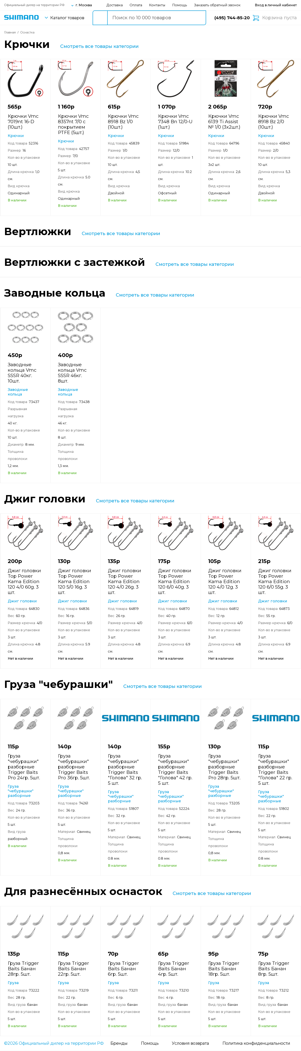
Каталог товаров (67, 17)
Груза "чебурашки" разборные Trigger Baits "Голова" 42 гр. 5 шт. (175, 769)
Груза (13, 983)
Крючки (16, 135)
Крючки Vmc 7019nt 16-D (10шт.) (23, 121)
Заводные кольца (18, 392)
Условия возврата (190, 1043)
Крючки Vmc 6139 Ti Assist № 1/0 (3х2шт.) (224, 121)
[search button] (100, 17)
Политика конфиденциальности (256, 1043)
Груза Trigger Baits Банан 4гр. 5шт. (173, 968)
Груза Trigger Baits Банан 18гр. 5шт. (223, 968)
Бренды (119, 1043)
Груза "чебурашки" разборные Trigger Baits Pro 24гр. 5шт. (24, 767)
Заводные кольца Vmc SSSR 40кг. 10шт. (22, 373)
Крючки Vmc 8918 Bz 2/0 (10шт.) (273, 121)
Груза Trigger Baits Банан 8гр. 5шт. (273, 968)
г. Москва (84, 5)
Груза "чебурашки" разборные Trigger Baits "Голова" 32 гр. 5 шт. (125, 769)
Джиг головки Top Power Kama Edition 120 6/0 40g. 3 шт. (174, 581)
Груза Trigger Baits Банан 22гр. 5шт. (73, 968)
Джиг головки (22, 601)
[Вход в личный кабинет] (276, 5)
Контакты (157, 5)
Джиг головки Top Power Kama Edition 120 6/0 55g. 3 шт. (274, 581)
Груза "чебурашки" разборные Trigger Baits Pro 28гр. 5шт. (224, 767)
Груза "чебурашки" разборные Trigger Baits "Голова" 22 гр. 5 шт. (275, 769)
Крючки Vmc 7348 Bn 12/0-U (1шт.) (175, 121)
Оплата (136, 5)
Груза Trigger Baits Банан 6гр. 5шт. (123, 968)
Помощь (179, 5)
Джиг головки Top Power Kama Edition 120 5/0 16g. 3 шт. (74, 581)
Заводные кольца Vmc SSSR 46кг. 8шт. (72, 373)
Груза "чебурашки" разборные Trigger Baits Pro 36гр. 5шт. (74, 767)
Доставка (114, 5)
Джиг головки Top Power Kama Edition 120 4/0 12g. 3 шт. (224, 581)
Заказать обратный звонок (217, 5)
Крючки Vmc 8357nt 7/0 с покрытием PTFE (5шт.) (73, 124)
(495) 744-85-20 (232, 17)
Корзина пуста (279, 17)
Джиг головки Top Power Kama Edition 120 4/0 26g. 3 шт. (124, 581)
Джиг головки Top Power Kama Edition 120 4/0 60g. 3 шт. (24, 581)
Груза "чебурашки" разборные (20, 791)
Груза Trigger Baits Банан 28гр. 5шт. (23, 968)
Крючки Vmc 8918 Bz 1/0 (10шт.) (123, 121)
